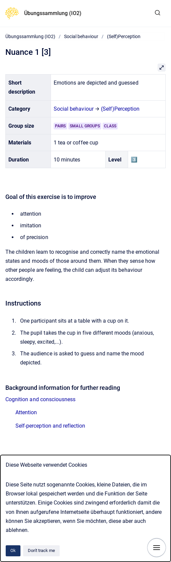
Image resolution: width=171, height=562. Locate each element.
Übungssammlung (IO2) (52, 13)
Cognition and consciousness (40, 399)
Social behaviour (81, 36)
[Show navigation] (157, 548)
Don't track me (41, 550)
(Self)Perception (123, 36)
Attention (26, 412)
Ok (13, 550)
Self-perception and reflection (50, 426)
